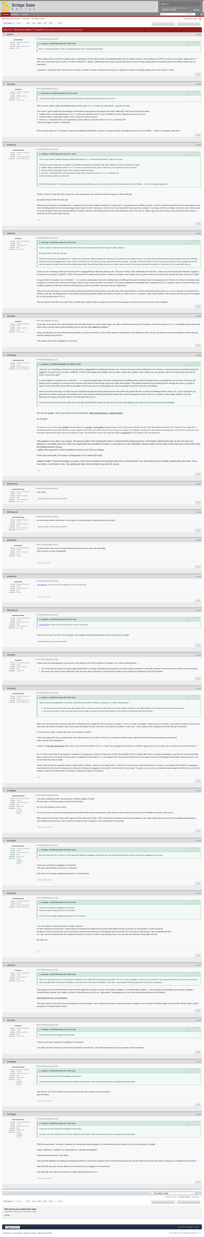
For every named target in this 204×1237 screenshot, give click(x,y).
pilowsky (12, 540)
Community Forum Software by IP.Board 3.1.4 (185, 1233)
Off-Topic (26, 19)
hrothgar (11, 790)
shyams (11, 84)
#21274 (198, 791)
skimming (126, 433)
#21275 (198, 841)
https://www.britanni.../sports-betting (106, 413)
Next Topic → (196, 1197)
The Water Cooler (38, 19)
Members (15, 14)
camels (65, 427)
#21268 (198, 512)
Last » (60, 23)
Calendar (25, 14)
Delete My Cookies (29, 1233)
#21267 (198, 484)
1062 (28, 23)
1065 (45, 23)
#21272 (198, 655)
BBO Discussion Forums (11, 19)
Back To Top (7, 1233)
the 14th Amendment (55, 746)
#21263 (198, 145)
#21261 (198, 34)
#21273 (198, 688)
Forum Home (17, 1233)
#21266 (198, 355)
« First (18, 23)
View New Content (190, 19)
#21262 (198, 84)
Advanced (201, 14)
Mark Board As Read (44, 1233)
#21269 (198, 540)
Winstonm (12, 484)
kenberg (11, 145)
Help (196, 10)
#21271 (198, 610)
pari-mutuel (98, 427)
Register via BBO (169, 10)
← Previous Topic (170, 1197)
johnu (10, 34)
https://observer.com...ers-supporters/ (52, 998)
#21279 (198, 1062)
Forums (6, 14)
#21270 (198, 576)
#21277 (198, 965)
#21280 (198, 1114)
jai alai (88, 427)
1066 (50, 23)
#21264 (198, 233)
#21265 (198, 316)
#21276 (198, 893)
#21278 (198, 1020)
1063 (34, 23)
